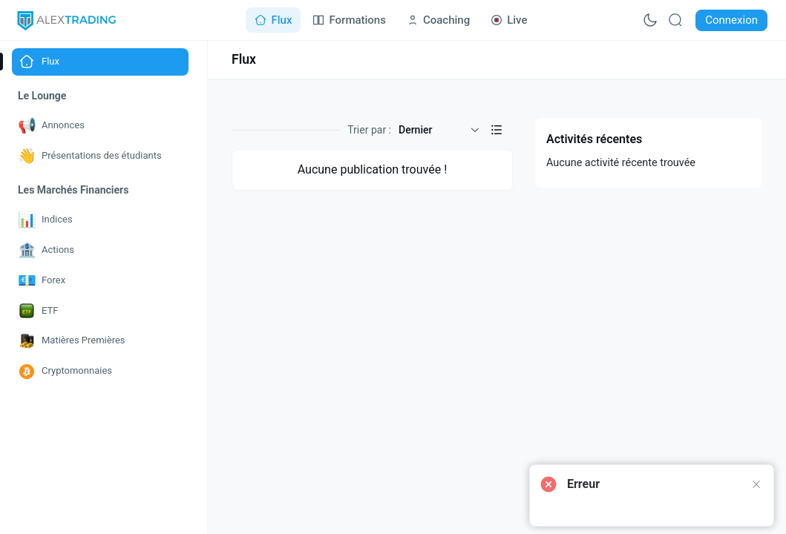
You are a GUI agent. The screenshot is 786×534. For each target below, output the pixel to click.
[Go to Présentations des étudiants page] (100, 156)
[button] (496, 130)
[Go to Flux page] (273, 20)
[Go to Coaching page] (438, 20)
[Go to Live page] (509, 20)
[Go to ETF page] (100, 311)
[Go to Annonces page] (100, 125)
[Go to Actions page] (100, 250)
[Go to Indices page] (100, 220)
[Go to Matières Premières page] (100, 341)
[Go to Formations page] (349, 20)
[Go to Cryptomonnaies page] (100, 371)
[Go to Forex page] (100, 280)
